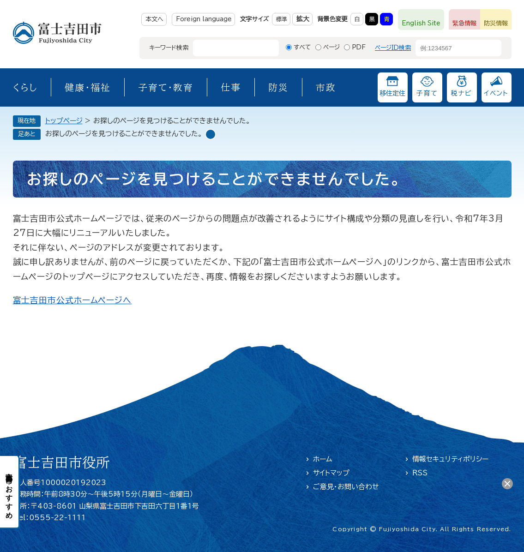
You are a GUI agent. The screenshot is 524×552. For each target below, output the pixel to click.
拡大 (302, 19)
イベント (496, 93)
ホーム (322, 459)
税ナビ (461, 93)
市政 (326, 87)
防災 (278, 87)
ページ (331, 47)
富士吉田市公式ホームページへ (72, 300)
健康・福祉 (88, 87)
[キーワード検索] (227, 48)
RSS (420, 472)
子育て (427, 93)
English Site (421, 23)
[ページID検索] (450, 48)
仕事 (231, 87)
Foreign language (204, 19)
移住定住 (392, 93)
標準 (281, 19)
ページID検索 (393, 48)
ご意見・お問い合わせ (346, 486)
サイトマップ (331, 472)
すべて (302, 47)
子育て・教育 (165, 87)
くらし (25, 87)
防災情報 (496, 23)
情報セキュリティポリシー (450, 459)
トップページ (64, 120)
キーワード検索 (168, 48)
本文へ (154, 19)
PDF (359, 47)
